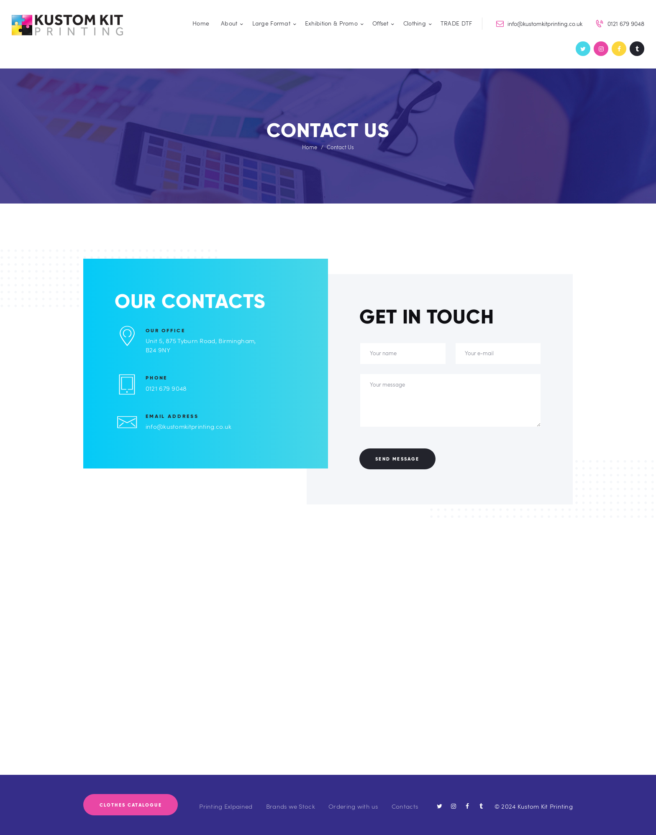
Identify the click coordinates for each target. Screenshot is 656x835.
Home (309, 147)
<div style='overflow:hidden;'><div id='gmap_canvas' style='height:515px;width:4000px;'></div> (328, 667)
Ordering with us (353, 806)
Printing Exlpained (225, 806)
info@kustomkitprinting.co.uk (188, 426)
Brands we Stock (290, 806)
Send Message (397, 459)
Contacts (405, 806)
